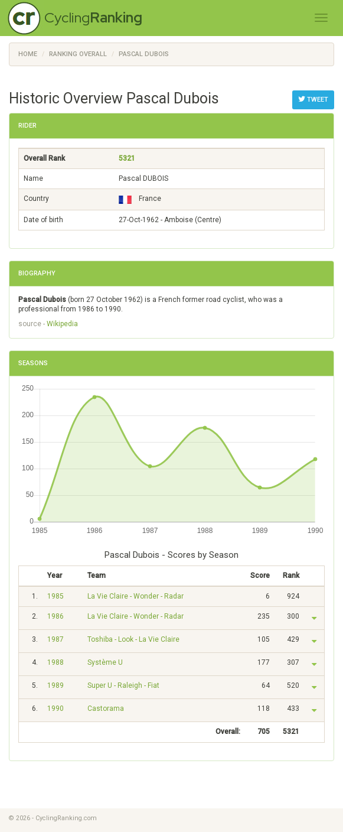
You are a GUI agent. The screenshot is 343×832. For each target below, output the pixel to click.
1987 (55, 639)
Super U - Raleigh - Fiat (123, 685)
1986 (55, 616)
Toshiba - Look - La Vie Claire (133, 639)
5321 (127, 158)
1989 (55, 685)
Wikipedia (62, 324)
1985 (55, 596)
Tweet (313, 99)
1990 (55, 708)
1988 (55, 662)
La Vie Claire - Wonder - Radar (135, 596)
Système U (105, 662)
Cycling (93, 17)
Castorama (105, 708)
